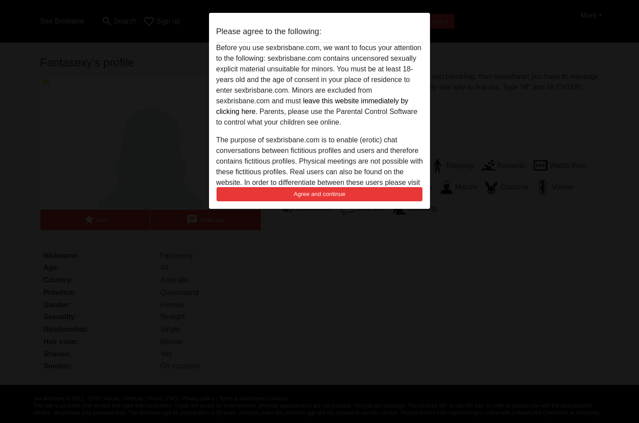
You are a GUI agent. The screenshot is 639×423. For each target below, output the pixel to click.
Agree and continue (319, 194)
